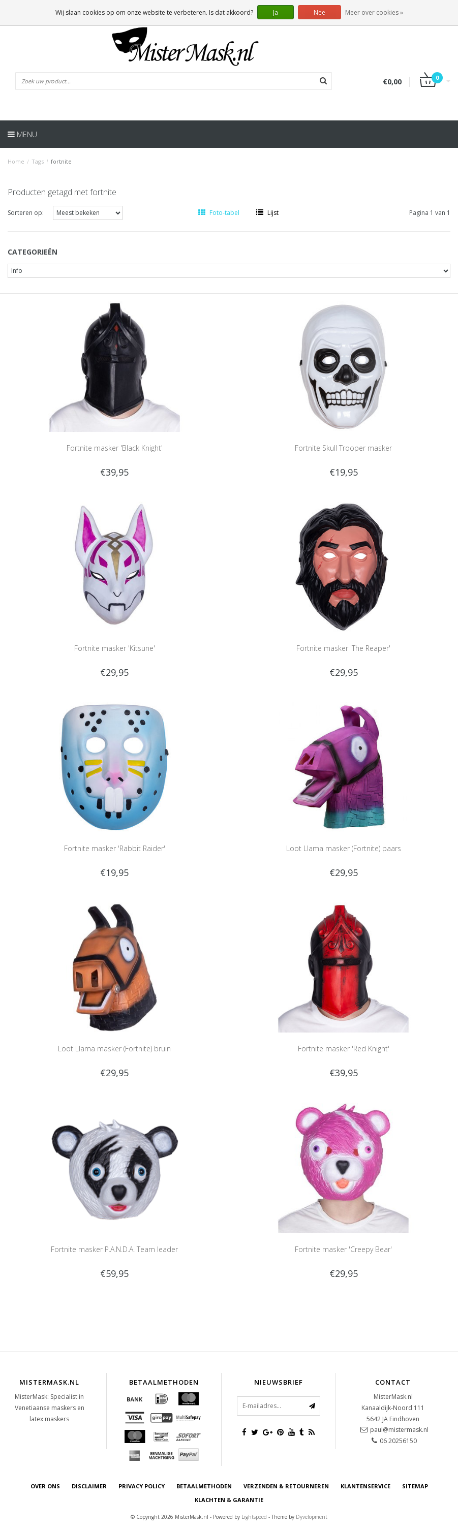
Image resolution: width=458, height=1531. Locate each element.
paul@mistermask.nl (399, 1429)
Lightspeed (254, 1516)
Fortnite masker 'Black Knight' (115, 448)
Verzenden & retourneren (286, 1486)
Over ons (45, 1486)
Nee (319, 12)
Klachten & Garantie (229, 1500)
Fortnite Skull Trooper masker (343, 448)
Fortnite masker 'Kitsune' (114, 648)
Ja (275, 12)
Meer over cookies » (374, 12)
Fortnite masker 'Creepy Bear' (343, 1249)
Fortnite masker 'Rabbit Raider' (114, 848)
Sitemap (415, 1486)
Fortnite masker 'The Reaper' (343, 648)
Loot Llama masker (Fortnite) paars (343, 848)
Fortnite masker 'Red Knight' (343, 1048)
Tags (38, 161)
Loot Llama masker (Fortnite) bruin (114, 1048)
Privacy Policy (141, 1486)
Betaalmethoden (204, 1486)
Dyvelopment (311, 1516)
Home (16, 161)
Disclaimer (89, 1486)
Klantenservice (365, 1486)
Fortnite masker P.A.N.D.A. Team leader (114, 1249)
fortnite (61, 161)
